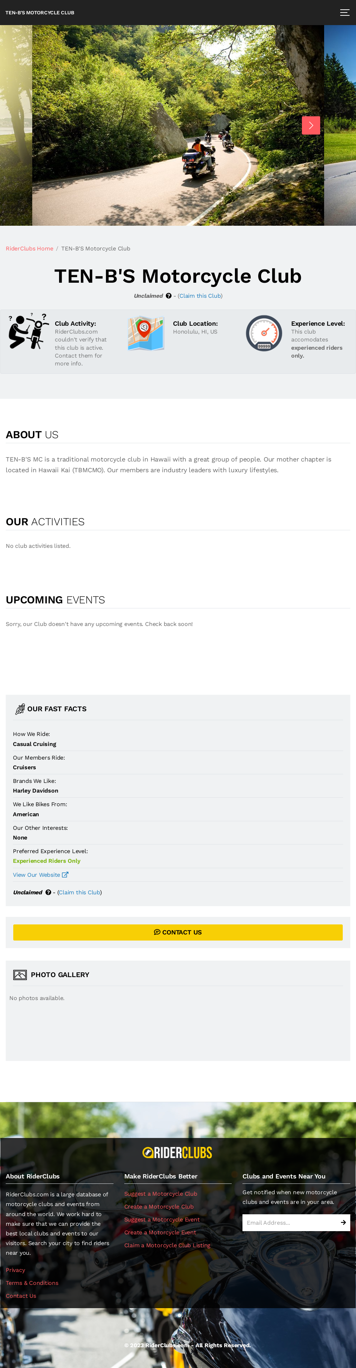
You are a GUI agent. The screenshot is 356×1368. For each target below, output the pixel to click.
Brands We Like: (34, 781)
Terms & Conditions (32, 1282)
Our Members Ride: (39, 757)
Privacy (15, 1270)
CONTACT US (178, 932)
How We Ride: (31, 734)
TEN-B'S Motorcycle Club (39, 12)
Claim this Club (199, 295)
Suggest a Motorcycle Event (162, 1219)
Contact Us (21, 1295)
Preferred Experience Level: (50, 851)
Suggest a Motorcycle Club (160, 1193)
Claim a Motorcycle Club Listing (167, 1245)
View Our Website (40, 874)
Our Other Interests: (40, 827)
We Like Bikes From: (40, 804)
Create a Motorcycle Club (159, 1206)
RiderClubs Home (29, 248)
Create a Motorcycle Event (160, 1232)
